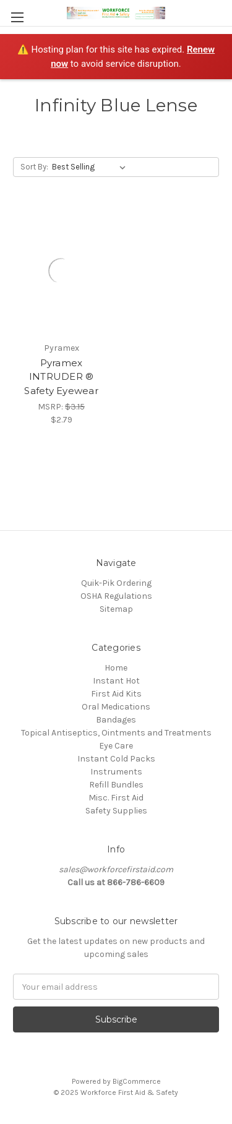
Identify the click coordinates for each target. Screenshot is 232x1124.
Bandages (116, 719)
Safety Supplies (116, 810)
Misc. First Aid (116, 797)
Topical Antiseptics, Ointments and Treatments (116, 732)
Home (116, 668)
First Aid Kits (116, 694)
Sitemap (116, 609)
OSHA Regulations (116, 596)
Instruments (116, 771)
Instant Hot (116, 681)
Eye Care (116, 745)
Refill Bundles (116, 784)
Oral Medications (116, 706)
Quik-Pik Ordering (116, 583)
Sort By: (34, 166)
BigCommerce (137, 1081)
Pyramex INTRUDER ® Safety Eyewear (61, 377)
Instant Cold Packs (116, 758)
